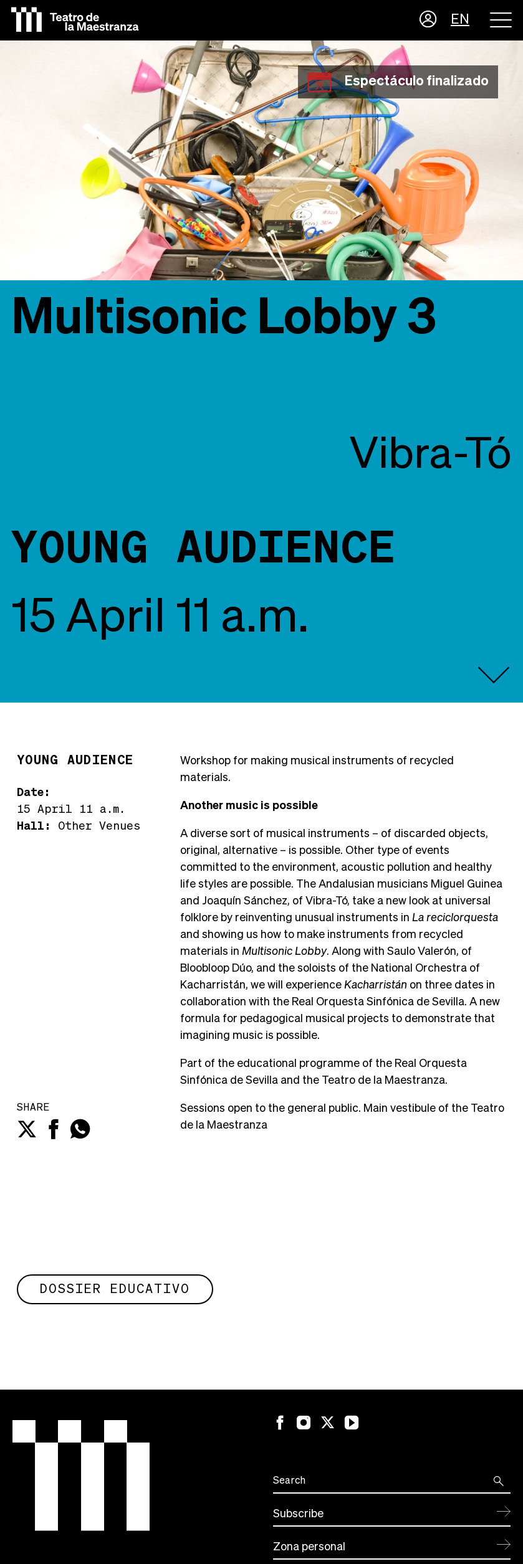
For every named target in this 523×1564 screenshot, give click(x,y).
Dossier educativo (115, 1289)
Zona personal (309, 1547)
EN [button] (460, 20)
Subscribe (298, 1514)
